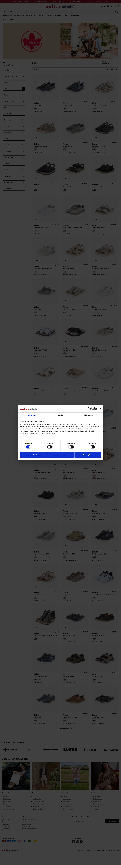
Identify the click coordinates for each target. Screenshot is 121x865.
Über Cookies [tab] (88, 415)
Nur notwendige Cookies (33, 455)
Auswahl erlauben (60, 455)
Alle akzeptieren (87, 455)
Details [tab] (60, 415)
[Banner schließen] (100, 408)
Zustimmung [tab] (32, 415)
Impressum (34, 438)
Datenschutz (24, 438)
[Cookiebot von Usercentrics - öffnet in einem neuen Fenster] (89, 408)
